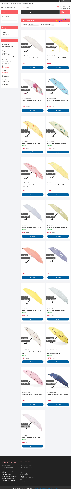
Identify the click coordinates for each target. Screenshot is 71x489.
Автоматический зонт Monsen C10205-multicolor (31, 101)
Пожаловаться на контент (39, 488)
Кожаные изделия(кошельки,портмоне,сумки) (27, 478)
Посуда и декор (23, 481)
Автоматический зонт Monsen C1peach (31, 437)
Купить (33, 67)
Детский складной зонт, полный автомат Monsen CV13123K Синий (57, 395)
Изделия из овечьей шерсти (8, 480)
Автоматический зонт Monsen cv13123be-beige (32, 352)
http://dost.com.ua (6, 67)
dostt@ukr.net (5, 72)
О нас (41, 12)
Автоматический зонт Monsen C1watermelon (29, 185)
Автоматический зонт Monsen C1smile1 (57, 310)
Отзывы (3, 21)
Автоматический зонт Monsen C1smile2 (31, 310)
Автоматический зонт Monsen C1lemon (57, 184)
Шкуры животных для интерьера (9, 476)
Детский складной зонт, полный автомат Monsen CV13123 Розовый (32, 395)
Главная (24, 12)
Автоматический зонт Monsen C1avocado (57, 143)
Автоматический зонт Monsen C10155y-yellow (57, 58)
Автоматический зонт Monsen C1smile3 (57, 269)
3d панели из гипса (6, 465)
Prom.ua (41, 487)
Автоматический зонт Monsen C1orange (31, 143)
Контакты (47, 12)
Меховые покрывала (25, 471)
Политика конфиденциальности (51, 488)
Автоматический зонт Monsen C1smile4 (31, 269)
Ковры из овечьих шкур (25, 465)
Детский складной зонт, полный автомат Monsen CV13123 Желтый (57, 352)
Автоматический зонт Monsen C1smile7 (31, 227)
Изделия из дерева (6, 474)
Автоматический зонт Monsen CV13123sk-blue (57, 101)
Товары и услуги (32, 12)
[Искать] (24, 7)
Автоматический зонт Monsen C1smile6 (57, 227)
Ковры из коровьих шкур (8, 478)
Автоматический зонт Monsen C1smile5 (31, 57)
